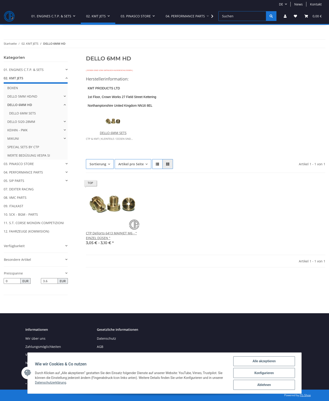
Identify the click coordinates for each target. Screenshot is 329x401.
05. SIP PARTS (14, 181)
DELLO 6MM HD (19, 105)
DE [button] (281, 4)
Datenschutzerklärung (50, 382)
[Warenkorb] (313, 16)
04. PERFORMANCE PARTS (23, 172)
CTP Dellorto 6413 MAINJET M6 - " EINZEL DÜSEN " (111, 235)
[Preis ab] (12, 281)
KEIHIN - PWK (17, 130)
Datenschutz (106, 338)
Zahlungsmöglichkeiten (43, 346)
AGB (100, 346)
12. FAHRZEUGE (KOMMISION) (26, 231)
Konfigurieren (264, 373)
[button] (285, 16)
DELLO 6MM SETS (113, 133)
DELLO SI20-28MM (21, 121)
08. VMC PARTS (15, 197)
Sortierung (98, 164)
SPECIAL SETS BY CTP (23, 147)
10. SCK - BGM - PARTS (21, 214)
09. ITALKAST (13, 206)
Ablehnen (264, 385)
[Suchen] (242, 16)
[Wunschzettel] (295, 16)
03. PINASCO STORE (19, 164)
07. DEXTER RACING (19, 189)
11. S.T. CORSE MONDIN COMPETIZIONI (34, 223)
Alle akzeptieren (264, 361)
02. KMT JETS (13, 78)
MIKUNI (13, 138)
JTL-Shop (305, 395)
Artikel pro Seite (131, 164)
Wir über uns (35, 338)
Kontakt (316, 4)
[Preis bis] (49, 281)
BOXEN (12, 88)
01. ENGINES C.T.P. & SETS (24, 69)
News (298, 4)
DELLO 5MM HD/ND (22, 96)
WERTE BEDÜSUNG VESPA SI (28, 155)
